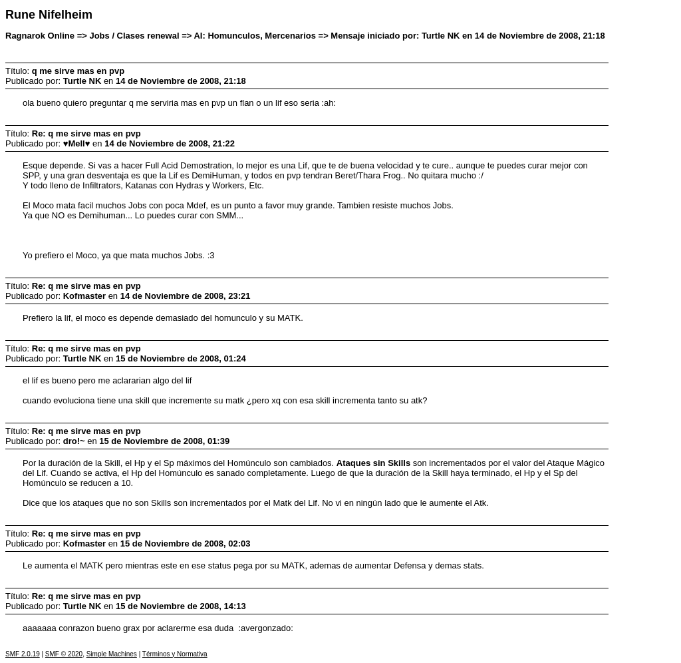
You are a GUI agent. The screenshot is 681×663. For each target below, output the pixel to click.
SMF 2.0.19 (22, 654)
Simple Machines (111, 654)
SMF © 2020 (63, 654)
